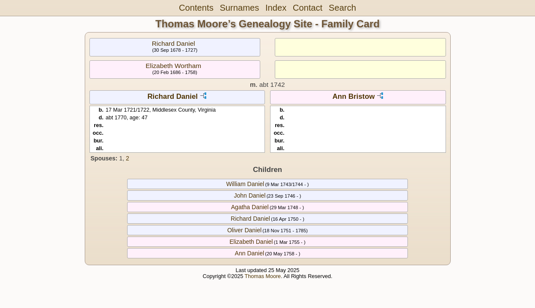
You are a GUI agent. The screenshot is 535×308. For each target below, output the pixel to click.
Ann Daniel (250, 253)
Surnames (239, 7)
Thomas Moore (262, 276)
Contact (307, 7)
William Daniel (245, 184)
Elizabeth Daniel (251, 241)
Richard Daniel (173, 43)
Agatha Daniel (250, 207)
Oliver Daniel (244, 230)
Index (275, 7)
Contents (196, 7)
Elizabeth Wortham (173, 65)
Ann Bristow (354, 96)
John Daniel (249, 195)
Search (342, 7)
